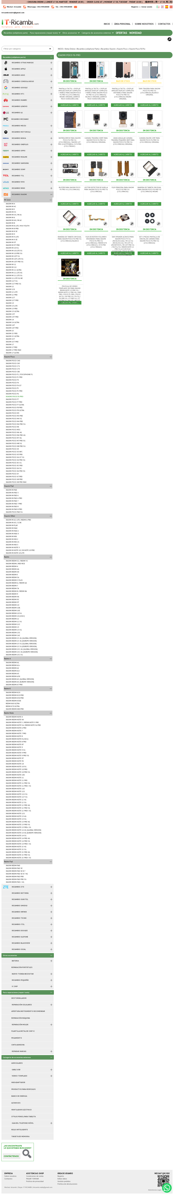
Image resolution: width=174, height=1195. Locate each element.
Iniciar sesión (146, 7)
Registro (134, 7)
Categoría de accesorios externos (97, 33)
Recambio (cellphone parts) (16, 33)
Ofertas (121, 33)
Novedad (135, 33)
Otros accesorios (70, 33)
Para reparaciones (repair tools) (45, 33)
